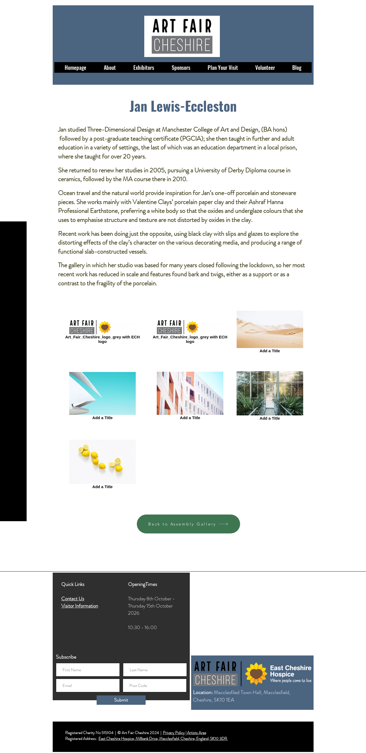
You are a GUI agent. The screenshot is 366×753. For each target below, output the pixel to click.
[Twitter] (13, 735)
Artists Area (196, 733)
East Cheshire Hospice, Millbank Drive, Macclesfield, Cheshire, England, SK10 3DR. (163, 739)
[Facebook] (13, 716)
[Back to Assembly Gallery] (188, 524)
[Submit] (121, 700)
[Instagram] (13, 725)
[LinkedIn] (13, 744)
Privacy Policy (174, 733)
